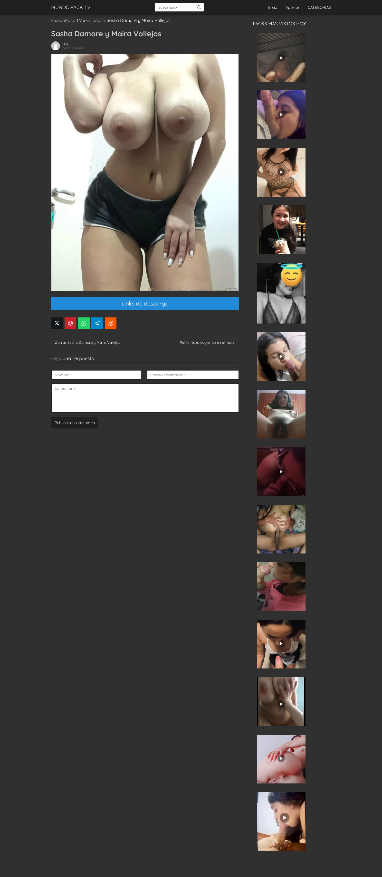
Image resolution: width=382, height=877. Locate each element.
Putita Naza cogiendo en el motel (207, 342)
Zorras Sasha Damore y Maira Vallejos (87, 342)
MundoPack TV (66, 20)
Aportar (292, 7)
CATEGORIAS (319, 7)
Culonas (94, 20)
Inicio (272, 7)
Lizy (65, 44)
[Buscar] (199, 7)
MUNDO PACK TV (70, 7)
